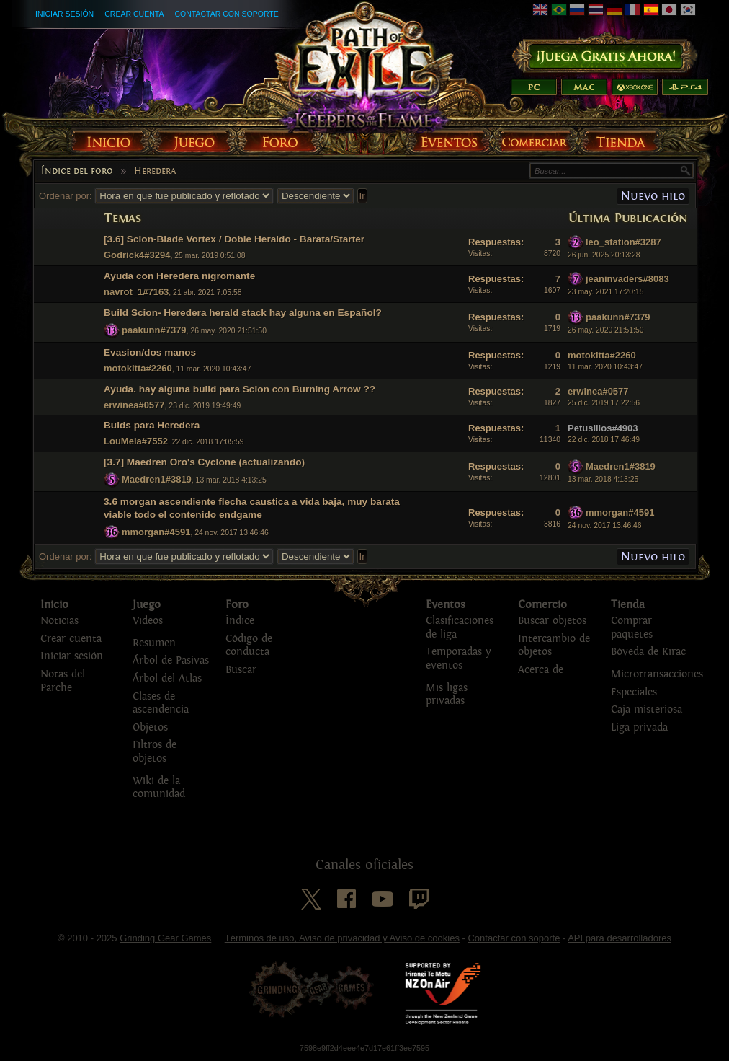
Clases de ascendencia (161, 703)
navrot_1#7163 (136, 291)
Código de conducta (248, 646)
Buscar (240, 670)
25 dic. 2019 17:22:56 (604, 403)
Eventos (445, 604)
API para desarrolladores (619, 938)
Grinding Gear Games (165, 938)
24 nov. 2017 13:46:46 (605, 525)
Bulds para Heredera (152, 425)
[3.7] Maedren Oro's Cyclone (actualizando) (204, 462)
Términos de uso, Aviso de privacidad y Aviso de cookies (342, 938)
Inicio (54, 604)
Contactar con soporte (226, 13)
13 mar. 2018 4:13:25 (603, 479)
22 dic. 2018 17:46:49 (604, 440)
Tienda (628, 604)
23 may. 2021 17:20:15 (606, 292)
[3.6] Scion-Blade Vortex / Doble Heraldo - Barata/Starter (234, 239)
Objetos (150, 727)
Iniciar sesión (64, 13)
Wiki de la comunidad (159, 788)
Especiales (634, 692)
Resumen (154, 643)
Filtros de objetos (154, 752)
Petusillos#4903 (603, 428)
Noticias (59, 621)
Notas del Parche (62, 681)
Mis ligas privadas (447, 695)
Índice (239, 621)
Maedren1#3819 (157, 479)
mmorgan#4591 (156, 532)
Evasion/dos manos (150, 352)
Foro (237, 604)
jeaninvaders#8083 (627, 278)
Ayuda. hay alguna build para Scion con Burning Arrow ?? (239, 389)
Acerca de (540, 670)
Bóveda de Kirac (648, 652)
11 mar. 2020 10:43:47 (605, 367)
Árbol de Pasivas (171, 660)
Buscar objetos (552, 621)
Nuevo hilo (653, 196)
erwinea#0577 (134, 405)
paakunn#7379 (154, 330)
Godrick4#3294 (137, 255)
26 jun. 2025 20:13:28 (604, 255)
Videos (148, 621)
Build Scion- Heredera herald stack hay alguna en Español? (243, 312)
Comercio (542, 604)
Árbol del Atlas (167, 678)
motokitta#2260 (138, 368)
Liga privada (639, 727)
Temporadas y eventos (458, 659)
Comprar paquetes (632, 627)
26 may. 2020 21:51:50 (606, 330)
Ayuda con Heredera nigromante (179, 275)
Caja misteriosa (646, 709)
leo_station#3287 (623, 242)
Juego (147, 604)
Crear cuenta (134, 13)
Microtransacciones (657, 674)
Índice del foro (77, 171)
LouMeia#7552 (136, 441)
